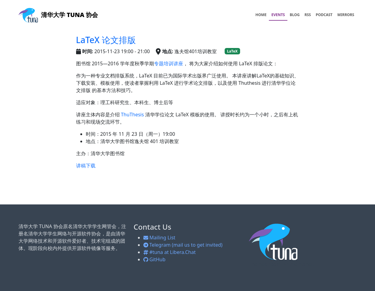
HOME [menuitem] (260, 14)
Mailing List (159, 237)
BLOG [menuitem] (295, 14)
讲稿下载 (85, 165)
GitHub (154, 259)
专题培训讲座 (168, 63)
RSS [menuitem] (307, 14)
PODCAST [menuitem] (324, 14)
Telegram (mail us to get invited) (183, 244)
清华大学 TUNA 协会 (58, 15)
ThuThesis (132, 114)
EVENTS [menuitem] (278, 14)
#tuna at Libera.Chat (169, 252)
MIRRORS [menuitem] (345, 14)
